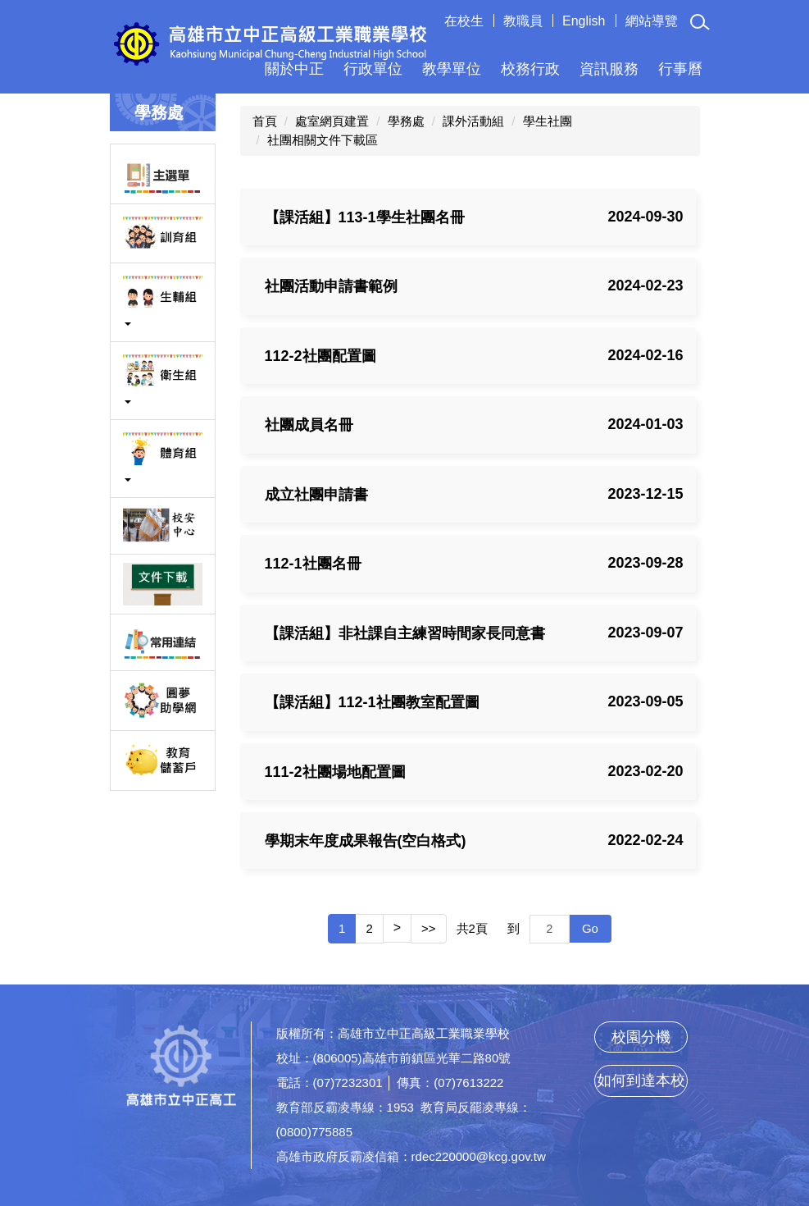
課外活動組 (473, 121)
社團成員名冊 (309, 425)
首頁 (264, 121)
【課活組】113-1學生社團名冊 (365, 217)
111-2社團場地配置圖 (335, 772)
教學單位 (451, 69)
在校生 (464, 21)
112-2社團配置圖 (320, 356)
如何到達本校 (641, 1080)
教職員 (523, 21)
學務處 (406, 121)
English (583, 21)
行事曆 (680, 69)
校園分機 (640, 1037)
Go (590, 928)
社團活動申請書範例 (331, 286)
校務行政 (530, 69)
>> (428, 928)
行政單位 (372, 69)
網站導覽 (651, 21)
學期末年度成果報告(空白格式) (365, 841)
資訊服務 (609, 69)
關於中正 (294, 69)
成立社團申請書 (316, 495)
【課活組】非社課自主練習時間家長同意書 (405, 633)
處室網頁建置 (332, 121)
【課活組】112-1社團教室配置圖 (372, 702)
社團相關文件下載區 (322, 140)
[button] (700, 22)
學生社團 (547, 121)
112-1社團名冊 (313, 563)
